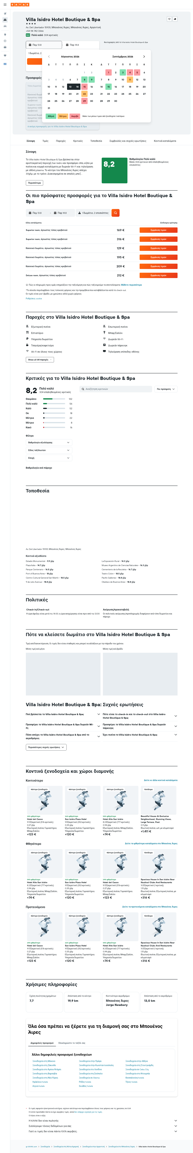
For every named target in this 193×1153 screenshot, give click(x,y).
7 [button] (77, 79)
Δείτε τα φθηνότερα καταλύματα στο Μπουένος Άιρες (151, 843)
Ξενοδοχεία (45, 1146)
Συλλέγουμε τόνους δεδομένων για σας (103, 1126)
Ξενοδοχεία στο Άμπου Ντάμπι (47, 1069)
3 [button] (49, 79)
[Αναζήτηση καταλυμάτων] (5, 20)
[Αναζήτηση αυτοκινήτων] (5, 26)
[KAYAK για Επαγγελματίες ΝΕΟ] (5, 47)
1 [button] (84, 72)
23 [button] (91, 93)
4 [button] (56, 79)
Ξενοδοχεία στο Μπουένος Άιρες (121, 1146)
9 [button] (91, 79)
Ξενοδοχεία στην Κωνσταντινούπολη (96, 1065)
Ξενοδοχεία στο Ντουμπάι (137, 1073)
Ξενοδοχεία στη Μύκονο (44, 1061)
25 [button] (56, 100)
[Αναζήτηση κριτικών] (118, 389)
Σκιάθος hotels (86, 1086)
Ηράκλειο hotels (40, 1082)
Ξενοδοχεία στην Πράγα (90, 1061)
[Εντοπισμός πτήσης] (5, 41)
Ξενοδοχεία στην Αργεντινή (93, 1146)
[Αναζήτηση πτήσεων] (5, 14)
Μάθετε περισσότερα (131, 285)
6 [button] (70, 79)
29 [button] (84, 100)
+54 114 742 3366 (35, 30)
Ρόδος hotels (85, 1082)
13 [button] (70, 86)
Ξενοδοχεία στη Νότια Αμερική (66, 1146)
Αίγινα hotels (39, 1086)
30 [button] (91, 100)
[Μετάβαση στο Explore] (5, 35)
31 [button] (49, 108)
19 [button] (63, 93)
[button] (5, 4)
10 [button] (49, 86)
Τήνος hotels (131, 1082)
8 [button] (84, 79)
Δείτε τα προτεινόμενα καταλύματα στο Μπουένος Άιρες (150, 906)
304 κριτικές (51, 35)
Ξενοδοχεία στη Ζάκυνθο (44, 1065)
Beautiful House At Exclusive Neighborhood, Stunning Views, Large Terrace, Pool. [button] (156, 819)
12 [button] (63, 86)
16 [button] (92, 86)
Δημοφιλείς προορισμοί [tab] (42, 1043)
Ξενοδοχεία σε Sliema (89, 1077)
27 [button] (70, 100)
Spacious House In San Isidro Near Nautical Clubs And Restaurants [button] (158, 881)
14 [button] (77, 86)
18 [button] (56, 93)
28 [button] (77, 100)
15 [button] (84, 86)
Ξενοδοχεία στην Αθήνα (136, 1061)
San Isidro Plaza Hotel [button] (76, 819)
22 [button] (84, 93)
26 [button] (63, 100)
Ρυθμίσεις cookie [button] (34, 298)
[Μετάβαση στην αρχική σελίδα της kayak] (20, 4)
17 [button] (49, 93)
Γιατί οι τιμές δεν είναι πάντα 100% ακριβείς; (103, 1131)
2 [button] (91, 72)
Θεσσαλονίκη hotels (134, 1077)
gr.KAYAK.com (31, 1146)
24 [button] (48, 100)
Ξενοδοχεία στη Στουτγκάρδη (139, 1065)
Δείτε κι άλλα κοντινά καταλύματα (160, 780)
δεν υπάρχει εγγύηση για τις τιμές (88, 1112)
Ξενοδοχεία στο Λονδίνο (90, 1069)
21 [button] (77, 93)
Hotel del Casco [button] (35, 819)
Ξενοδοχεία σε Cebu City (137, 1069)
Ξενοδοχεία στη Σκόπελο (91, 1073)
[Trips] (5, 55)
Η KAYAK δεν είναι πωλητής (103, 1120)
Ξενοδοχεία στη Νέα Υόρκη (45, 1077)
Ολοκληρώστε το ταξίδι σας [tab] (71, 1043)
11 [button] (56, 86)
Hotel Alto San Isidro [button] (113, 819)
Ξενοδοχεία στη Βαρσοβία (45, 1073)
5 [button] (63, 79)
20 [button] (70, 93)
